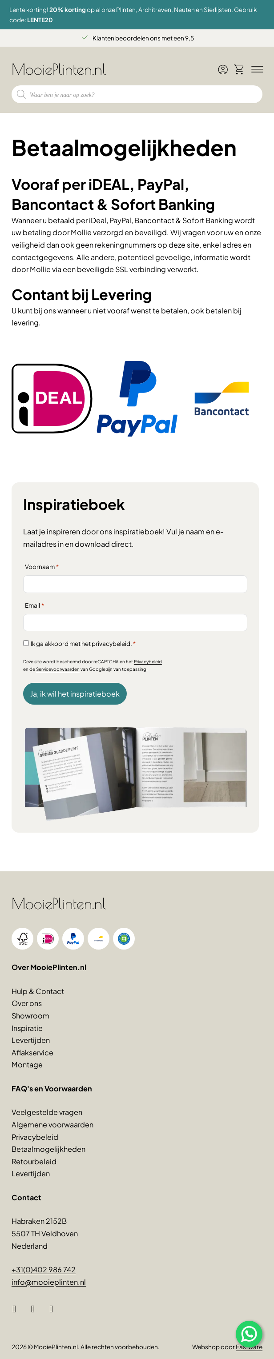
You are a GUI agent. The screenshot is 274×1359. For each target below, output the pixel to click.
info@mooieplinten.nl (49, 1282)
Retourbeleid (34, 1161)
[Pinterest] (54, 1309)
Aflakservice (32, 1052)
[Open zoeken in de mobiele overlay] (137, 94)
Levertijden (31, 1040)
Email (34, 605)
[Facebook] (18, 1309)
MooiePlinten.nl (59, 903)
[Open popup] (249, 1334)
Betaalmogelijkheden (48, 1149)
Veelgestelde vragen (47, 1112)
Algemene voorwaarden (52, 1124)
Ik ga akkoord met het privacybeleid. (83, 644)
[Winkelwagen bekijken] (239, 69)
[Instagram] (36, 1309)
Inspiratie (27, 1028)
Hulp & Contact (38, 991)
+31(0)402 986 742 (44, 1269)
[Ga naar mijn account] (223, 72)
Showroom (30, 1015)
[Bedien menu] (255, 69)
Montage (27, 1064)
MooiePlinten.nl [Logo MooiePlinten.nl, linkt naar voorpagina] (59, 69)
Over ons (27, 1003)
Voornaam (42, 567)
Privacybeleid (148, 661)
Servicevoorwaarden (58, 669)
